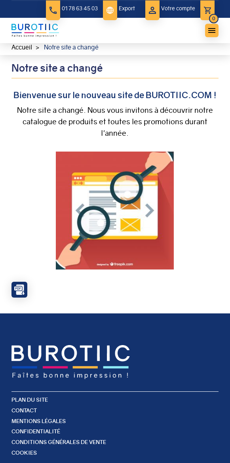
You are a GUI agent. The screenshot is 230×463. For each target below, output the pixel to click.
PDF (19, 290)
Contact (24, 410)
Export (127, 8)
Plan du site (29, 399)
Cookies (24, 452)
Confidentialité (35, 431)
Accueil (21, 47)
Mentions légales (38, 421)
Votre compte (178, 8)
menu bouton (212, 30)
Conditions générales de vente (58, 442)
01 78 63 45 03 (80, 8)
